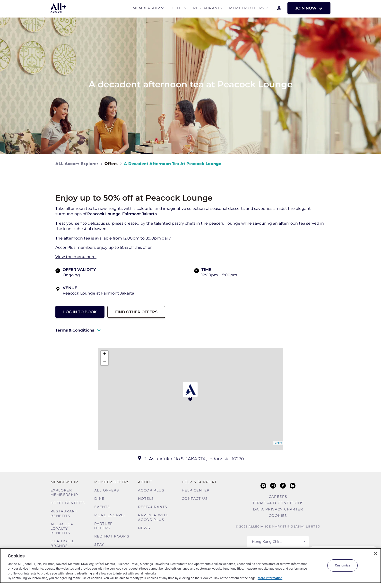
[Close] (375, 553)
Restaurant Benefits (64, 513)
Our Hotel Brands (62, 543)
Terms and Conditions (278, 503)
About (145, 482)
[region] (190, 565)
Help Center (195, 490)
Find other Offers (136, 312)
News (144, 528)
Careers (278, 496)
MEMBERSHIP (146, 9)
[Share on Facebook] (321, 164)
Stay (99, 544)
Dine (99, 498)
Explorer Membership (64, 492)
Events (102, 507)
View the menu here (75, 256)
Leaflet (278, 443)
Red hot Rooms (111, 536)
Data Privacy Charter (278, 509)
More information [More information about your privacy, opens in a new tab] (270, 578)
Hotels (178, 9)
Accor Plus (151, 490)
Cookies (278, 515)
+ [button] (104, 354)
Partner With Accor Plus (153, 517)
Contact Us (195, 498)
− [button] (104, 361)
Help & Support (199, 482)
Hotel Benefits (68, 503)
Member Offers (246, 9)
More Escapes (110, 515)
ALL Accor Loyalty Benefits (62, 528)
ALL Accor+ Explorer (76, 163)
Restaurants (207, 9)
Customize (342, 565)
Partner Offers (103, 525)
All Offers (106, 490)
